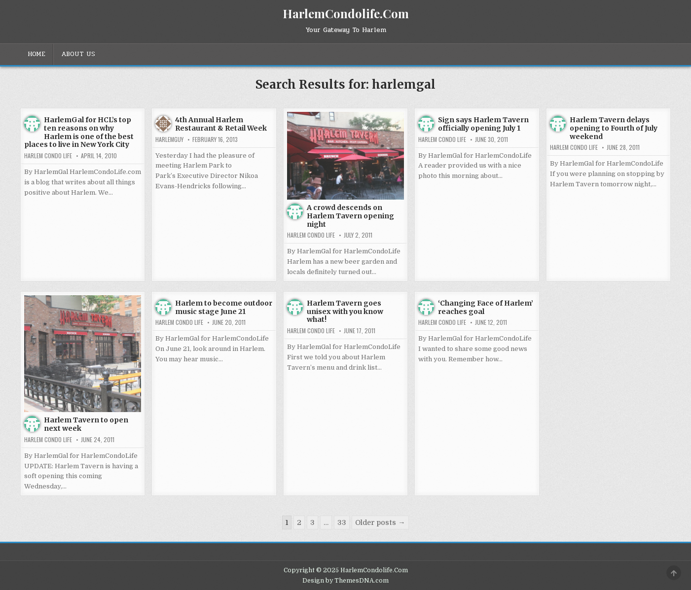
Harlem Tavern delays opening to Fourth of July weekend (613, 128)
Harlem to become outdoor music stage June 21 (223, 307)
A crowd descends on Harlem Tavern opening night (350, 216)
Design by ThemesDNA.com (345, 580)
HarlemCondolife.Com (346, 13)
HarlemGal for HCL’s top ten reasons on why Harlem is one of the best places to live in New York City (79, 132)
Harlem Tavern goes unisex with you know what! (345, 311)
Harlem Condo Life (48, 156)
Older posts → (380, 522)
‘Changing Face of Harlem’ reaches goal (485, 307)
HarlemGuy (169, 139)
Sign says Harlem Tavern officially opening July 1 (483, 124)
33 (341, 522)
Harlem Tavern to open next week (86, 424)
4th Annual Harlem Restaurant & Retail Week (221, 124)
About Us (78, 54)
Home (36, 54)
